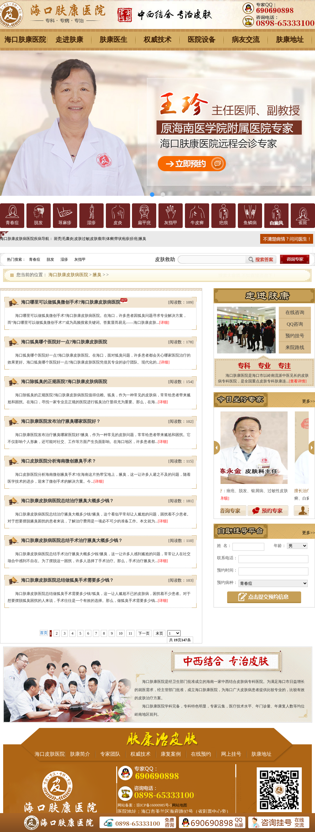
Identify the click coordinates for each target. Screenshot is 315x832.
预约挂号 (294, 335)
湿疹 (91, 222)
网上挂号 (231, 754)
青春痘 (12, 222)
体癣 (110, 238)
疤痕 (223, 222)
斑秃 (57, 238)
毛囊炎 (67, 238)
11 (130, 633)
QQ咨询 (295, 324)
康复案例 (171, 754)
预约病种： (227, 582)
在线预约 (201, 754)
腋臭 (142, 238)
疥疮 (134, 238)
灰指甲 (170, 222)
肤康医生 (113, 40)
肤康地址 (290, 40)
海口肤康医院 (25, 40)
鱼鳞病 (250, 222)
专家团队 (110, 754)
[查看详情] (297, 381)
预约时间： (227, 570)
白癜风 (276, 222)
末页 (159, 633)
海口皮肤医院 (50, 754)
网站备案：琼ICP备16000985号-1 (144, 805)
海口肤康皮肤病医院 (68, 274)
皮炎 (117, 222)
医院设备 (201, 40)
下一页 (144, 633)
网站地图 (179, 805)
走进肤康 (69, 40)
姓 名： (224, 545)
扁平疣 (144, 222)
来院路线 (294, 347)
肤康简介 (80, 754)
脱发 (38, 222)
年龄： (280, 545)
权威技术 (157, 40)
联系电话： (227, 558)
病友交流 (246, 40)
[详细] (164, 322)
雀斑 (302, 222)
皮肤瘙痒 (97, 238)
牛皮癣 (197, 222)
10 (121, 633)
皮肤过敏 (81, 238)
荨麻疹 (65, 222)
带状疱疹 (121, 238)
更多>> (308, 401)
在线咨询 (294, 312)
